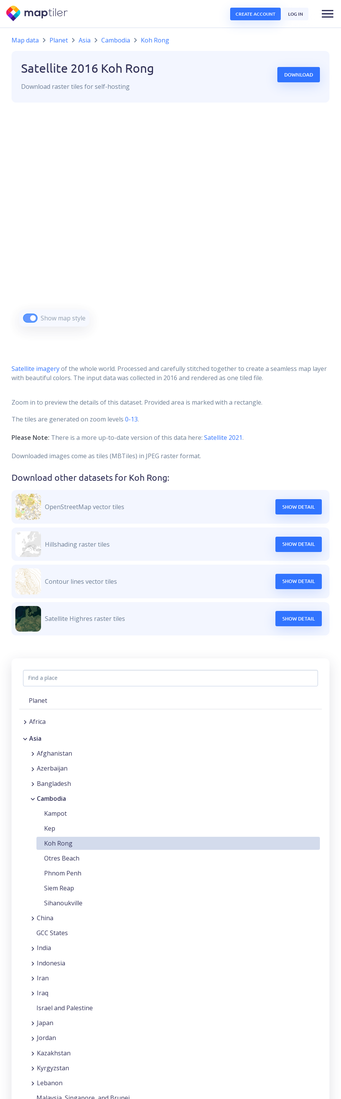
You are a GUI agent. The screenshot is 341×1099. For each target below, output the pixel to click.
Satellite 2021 (223, 437)
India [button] (44, 948)
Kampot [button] (55, 813)
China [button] (45, 918)
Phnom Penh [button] (62, 873)
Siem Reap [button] (59, 888)
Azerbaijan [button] (52, 768)
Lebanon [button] (50, 1083)
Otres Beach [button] (61, 858)
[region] (170, 224)
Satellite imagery (35, 368)
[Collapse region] (25, 738)
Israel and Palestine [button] (64, 1008)
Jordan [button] (46, 1038)
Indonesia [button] (51, 963)
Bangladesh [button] (54, 783)
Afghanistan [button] (54, 753)
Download (298, 74)
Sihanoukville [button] (63, 903)
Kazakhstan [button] (54, 1053)
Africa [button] (37, 721)
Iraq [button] (42, 993)
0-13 (131, 419)
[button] (327, 13)
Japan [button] (45, 1023)
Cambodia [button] (51, 798)
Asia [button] (35, 738)
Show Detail (298, 506)
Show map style (63, 318)
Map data (25, 40)
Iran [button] (43, 978)
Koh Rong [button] (58, 843)
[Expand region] (25, 721)
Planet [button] (38, 700)
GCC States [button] (52, 933)
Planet (58, 40)
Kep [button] (49, 828)
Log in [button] (295, 14)
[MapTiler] (37, 14)
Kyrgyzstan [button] (53, 1068)
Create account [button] (255, 14)
